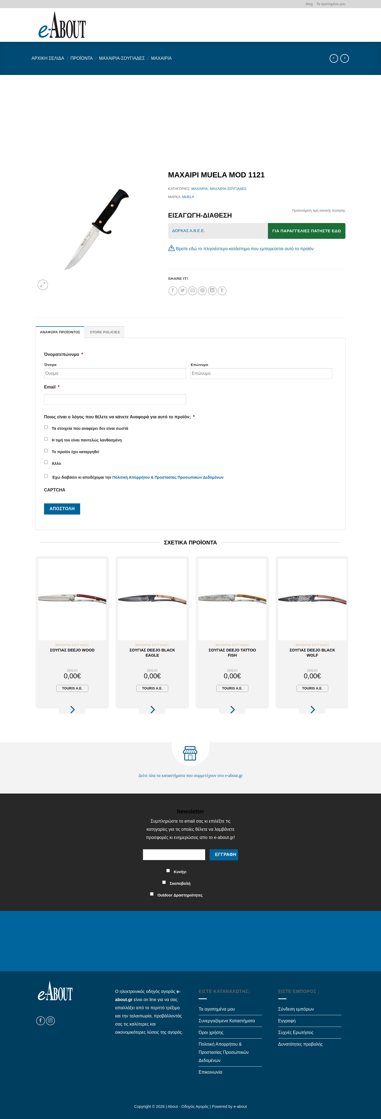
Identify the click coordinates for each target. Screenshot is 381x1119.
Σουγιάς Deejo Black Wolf (312, 652)
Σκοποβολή (180, 883)
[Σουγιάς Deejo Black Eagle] (152, 599)
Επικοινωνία (210, 1072)
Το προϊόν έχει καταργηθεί (75, 452)
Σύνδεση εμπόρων (296, 1009)
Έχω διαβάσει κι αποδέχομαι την (137, 477)
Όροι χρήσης (211, 1032)
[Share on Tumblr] (222, 290)
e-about (240, 1106)
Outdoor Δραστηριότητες (180, 895)
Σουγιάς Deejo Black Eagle (152, 652)
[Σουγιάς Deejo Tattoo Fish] (232, 599)
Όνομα (50, 365)
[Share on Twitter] (182, 290)
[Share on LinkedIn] (212, 290)
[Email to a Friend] (192, 290)
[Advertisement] (190, 116)
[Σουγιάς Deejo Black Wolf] (312, 599)
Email (52, 387)
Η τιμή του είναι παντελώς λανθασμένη (87, 440)
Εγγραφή (287, 1020)
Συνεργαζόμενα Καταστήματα (227, 1020)
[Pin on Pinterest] (202, 290)
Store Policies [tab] (105, 332)
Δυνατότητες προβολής (300, 1044)
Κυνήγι (180, 872)
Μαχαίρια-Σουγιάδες (122, 58)
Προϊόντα (81, 58)
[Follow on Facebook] (40, 1020)
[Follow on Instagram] (50, 1020)
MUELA (188, 197)
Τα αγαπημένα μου (331, 4)
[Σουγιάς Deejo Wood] (72, 599)
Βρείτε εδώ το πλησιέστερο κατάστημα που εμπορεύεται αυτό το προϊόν (245, 248)
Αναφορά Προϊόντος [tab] (60, 332)
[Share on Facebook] (172, 290)
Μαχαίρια (161, 58)
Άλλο (56, 463)
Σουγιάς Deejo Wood (72, 650)
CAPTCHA (54, 490)
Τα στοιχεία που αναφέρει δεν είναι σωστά (90, 428)
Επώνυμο (199, 365)
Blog (309, 4)
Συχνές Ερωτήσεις (296, 1032)
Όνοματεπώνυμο (63, 354)
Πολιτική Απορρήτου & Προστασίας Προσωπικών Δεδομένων (167, 477)
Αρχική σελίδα (48, 58)
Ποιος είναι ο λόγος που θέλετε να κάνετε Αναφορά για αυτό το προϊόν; (119, 417)
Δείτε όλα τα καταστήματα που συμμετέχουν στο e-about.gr (190, 775)
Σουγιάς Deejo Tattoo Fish (232, 652)
